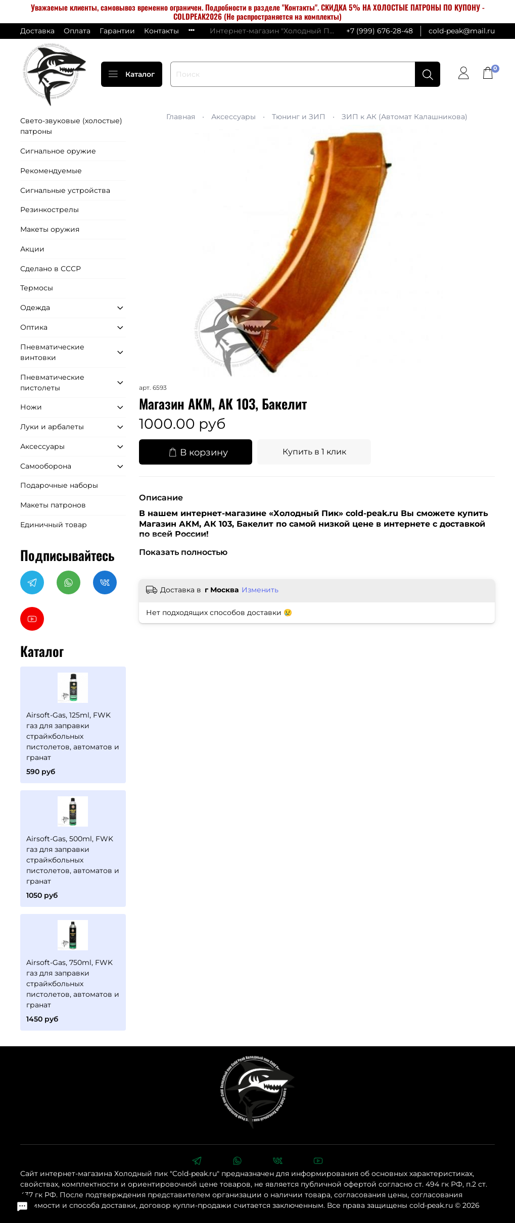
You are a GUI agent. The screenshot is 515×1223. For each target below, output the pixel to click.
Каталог (132, 74)
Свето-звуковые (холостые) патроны (71, 126)
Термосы (36, 287)
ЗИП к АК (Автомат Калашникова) (404, 116)
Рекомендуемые (51, 170)
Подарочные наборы (59, 485)
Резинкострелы (49, 209)
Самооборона (45, 466)
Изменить (260, 589)
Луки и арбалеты (52, 426)
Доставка (37, 30)
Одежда (35, 307)
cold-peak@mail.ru (462, 30)
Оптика (34, 327)
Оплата (77, 30)
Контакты (161, 30)
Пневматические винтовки (52, 352)
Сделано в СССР (50, 268)
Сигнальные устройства (65, 190)
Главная (180, 116)
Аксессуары (233, 116)
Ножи (31, 407)
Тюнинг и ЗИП (298, 116)
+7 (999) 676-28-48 (379, 30)
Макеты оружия (49, 229)
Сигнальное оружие (58, 151)
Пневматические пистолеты (52, 382)
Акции (32, 248)
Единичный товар (53, 524)
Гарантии (117, 30)
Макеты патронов (53, 504)
